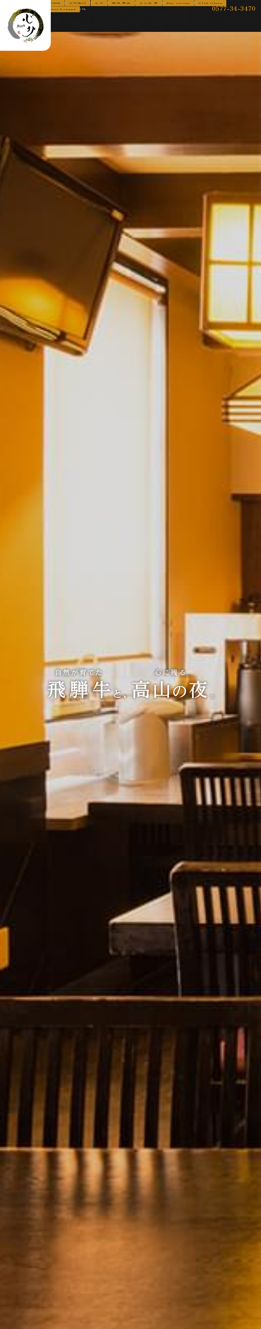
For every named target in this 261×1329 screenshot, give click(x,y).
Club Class (203, 18)
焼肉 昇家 (125, 18)
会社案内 (90, 18)
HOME (70, 18)
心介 (107, 18)
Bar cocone (175, 18)
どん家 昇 (149, 18)
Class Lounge (233, 18)
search (254, 18)
